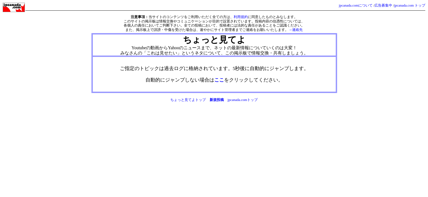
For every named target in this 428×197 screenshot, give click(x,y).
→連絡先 (296, 30)
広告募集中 (383, 5)
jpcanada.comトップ (243, 100)
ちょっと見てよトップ (188, 100)
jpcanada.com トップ (409, 5)
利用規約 (241, 17)
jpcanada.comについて (356, 5)
